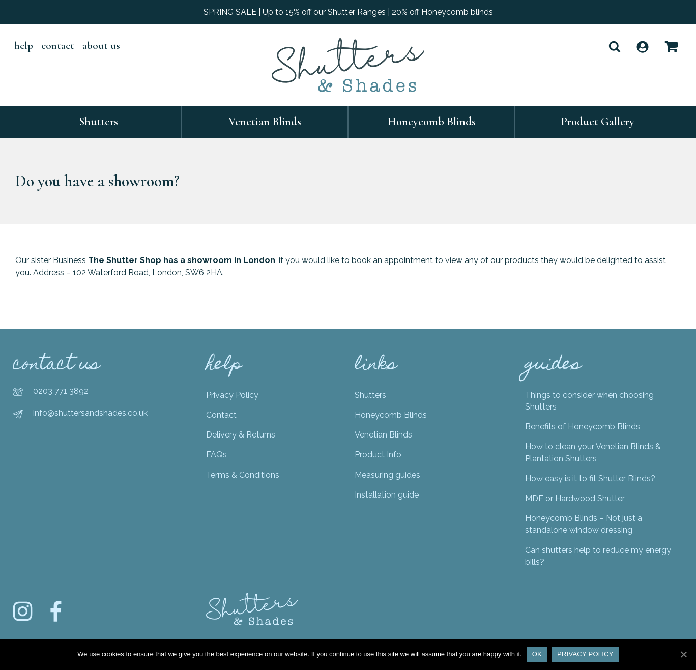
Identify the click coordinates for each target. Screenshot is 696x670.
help (23, 45)
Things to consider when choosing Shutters (589, 401)
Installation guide (387, 495)
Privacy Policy (232, 395)
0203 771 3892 (61, 391)
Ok (537, 654)
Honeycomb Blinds (431, 121)
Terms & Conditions (242, 475)
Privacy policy (585, 654)
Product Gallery (597, 121)
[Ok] (683, 654)
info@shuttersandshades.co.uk (90, 413)
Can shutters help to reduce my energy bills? (598, 556)
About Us (101, 45)
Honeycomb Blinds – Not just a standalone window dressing (583, 524)
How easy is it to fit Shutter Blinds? (590, 478)
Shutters (98, 121)
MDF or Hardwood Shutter (575, 498)
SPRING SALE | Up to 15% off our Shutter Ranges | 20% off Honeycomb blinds (348, 12)
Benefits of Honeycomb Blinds (582, 426)
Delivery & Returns (240, 435)
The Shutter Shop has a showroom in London (181, 260)
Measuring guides (387, 475)
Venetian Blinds (264, 121)
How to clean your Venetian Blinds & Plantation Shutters (593, 452)
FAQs (216, 454)
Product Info (378, 454)
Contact (57, 45)
